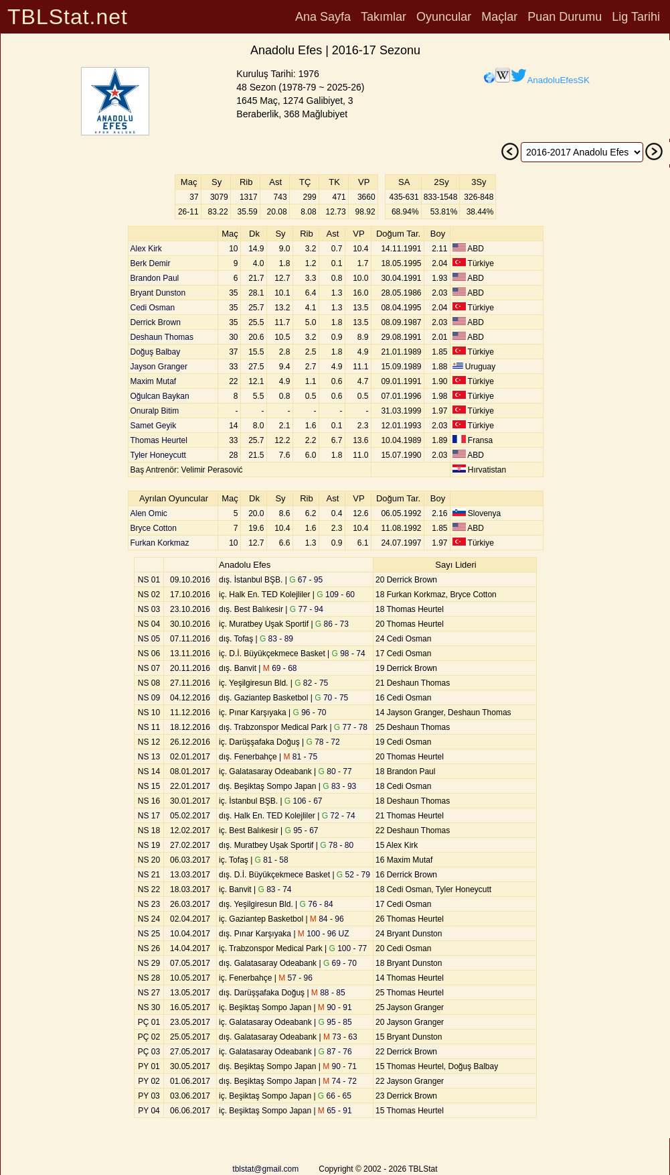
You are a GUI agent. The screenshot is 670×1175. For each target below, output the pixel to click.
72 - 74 (338, 815)
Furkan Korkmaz (160, 543)
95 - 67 (301, 830)
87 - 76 (335, 1051)
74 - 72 (340, 1081)
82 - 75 (311, 683)
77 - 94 (306, 609)
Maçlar (499, 16)
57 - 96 (295, 978)
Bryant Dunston (158, 293)
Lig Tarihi (636, 16)
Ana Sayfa (323, 16)
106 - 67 (303, 801)
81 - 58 (271, 860)
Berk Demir (151, 263)
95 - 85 (335, 1022)
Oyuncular (443, 16)
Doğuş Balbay (156, 352)
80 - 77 (335, 771)
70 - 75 (331, 697)
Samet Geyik (154, 425)
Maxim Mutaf (154, 381)
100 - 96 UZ (323, 933)
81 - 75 (301, 756)
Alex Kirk (146, 248)
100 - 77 (348, 948)
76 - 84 (316, 904)
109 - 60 (336, 594)
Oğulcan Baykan (160, 396)
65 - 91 (335, 1110)
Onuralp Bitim (155, 411)
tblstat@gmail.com (265, 1169)
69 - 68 (280, 668)
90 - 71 (340, 1066)
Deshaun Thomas (162, 337)
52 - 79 (353, 874)
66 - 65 (334, 1096)
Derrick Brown (156, 322)
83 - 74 (274, 889)
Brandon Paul (155, 278)
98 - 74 (348, 653)
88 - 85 (328, 992)
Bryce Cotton (154, 528)
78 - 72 (323, 742)
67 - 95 (306, 579)
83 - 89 (276, 638)
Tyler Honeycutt (158, 455)
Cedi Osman (153, 307)
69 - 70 (340, 963)
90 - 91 (335, 1007)
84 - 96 (327, 919)
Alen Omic (149, 513)
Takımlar (383, 16)
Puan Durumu (564, 16)
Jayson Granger (159, 366)
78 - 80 (336, 845)
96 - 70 (310, 712)
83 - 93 (339, 786)
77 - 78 (350, 727)
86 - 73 (332, 624)
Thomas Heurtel (159, 440)
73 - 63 (340, 1037)
